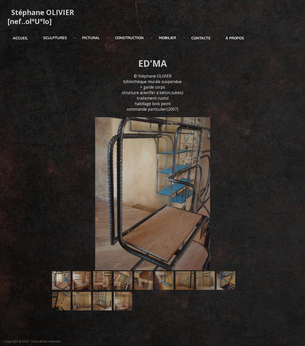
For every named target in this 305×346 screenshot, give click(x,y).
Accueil (20, 38)
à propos (235, 38)
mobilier (167, 37)
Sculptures (55, 37)
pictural (91, 37)
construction (129, 37)
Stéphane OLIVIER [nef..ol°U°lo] (41, 17)
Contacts (200, 38)
